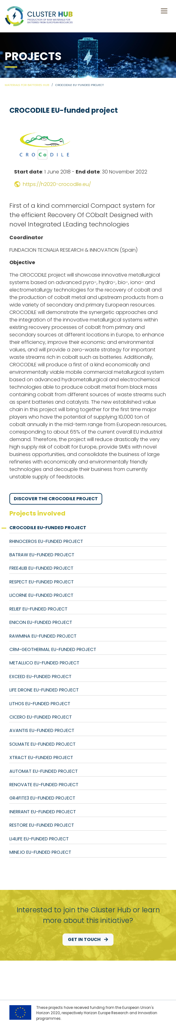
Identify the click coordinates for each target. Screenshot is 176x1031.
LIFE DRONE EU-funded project (44, 690)
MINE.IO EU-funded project (40, 852)
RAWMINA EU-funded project (43, 636)
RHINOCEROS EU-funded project (46, 541)
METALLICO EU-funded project (44, 663)
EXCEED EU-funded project (40, 676)
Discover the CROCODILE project (56, 499)
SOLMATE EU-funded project (42, 744)
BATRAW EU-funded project (41, 555)
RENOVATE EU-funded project (43, 785)
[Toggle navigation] (164, 11)
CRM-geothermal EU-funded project (52, 649)
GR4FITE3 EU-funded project (42, 798)
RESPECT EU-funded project (41, 582)
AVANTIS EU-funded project (41, 730)
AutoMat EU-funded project (43, 771)
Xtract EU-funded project (41, 757)
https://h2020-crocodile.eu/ (52, 184)
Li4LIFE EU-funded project (39, 839)
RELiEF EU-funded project (38, 609)
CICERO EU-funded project (40, 717)
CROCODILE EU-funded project (47, 528)
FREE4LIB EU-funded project (41, 568)
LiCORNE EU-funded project (41, 595)
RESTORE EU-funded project (41, 825)
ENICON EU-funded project (40, 622)
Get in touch (88, 939)
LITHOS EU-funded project (39, 704)
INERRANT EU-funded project (42, 812)
